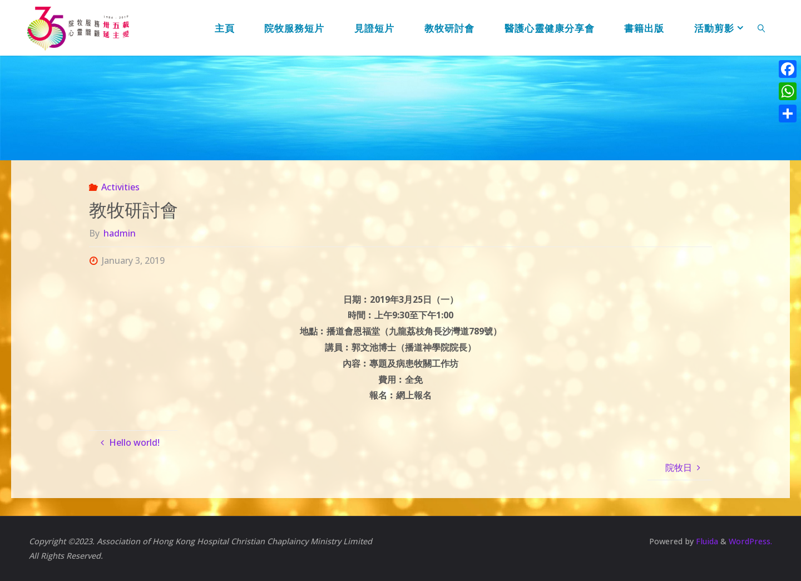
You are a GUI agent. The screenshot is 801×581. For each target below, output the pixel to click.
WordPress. (750, 541)
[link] (761, 28)
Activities (120, 187)
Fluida (706, 541)
